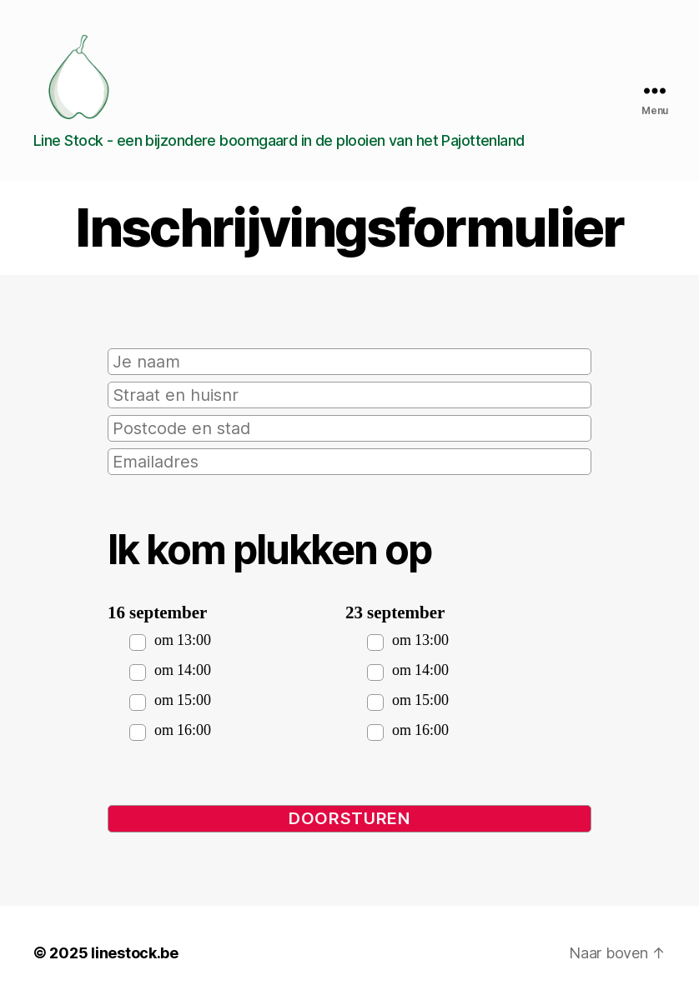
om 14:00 (182, 670)
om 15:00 (182, 700)
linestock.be (135, 953)
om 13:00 (182, 640)
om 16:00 (182, 730)
